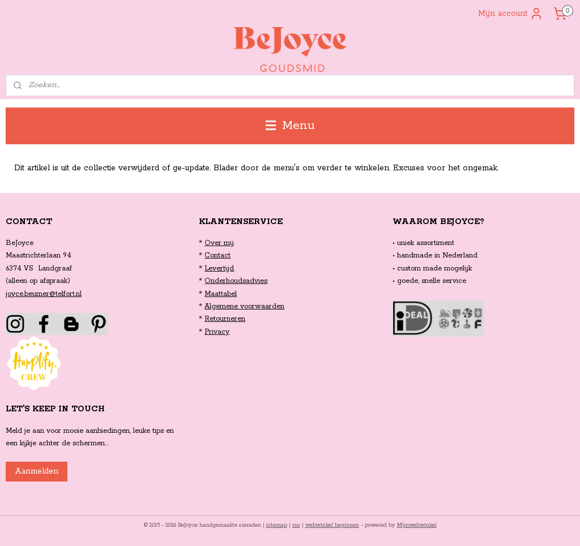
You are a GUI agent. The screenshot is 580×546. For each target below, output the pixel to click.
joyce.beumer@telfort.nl (44, 294)
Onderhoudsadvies (235, 281)
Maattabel (220, 294)
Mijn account (510, 13)
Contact (217, 255)
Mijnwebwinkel (417, 525)
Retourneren (224, 319)
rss (296, 525)
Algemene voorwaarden (244, 306)
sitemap (276, 525)
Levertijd (219, 268)
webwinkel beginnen (332, 525)
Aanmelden (36, 471)
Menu (290, 126)
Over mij (219, 243)
